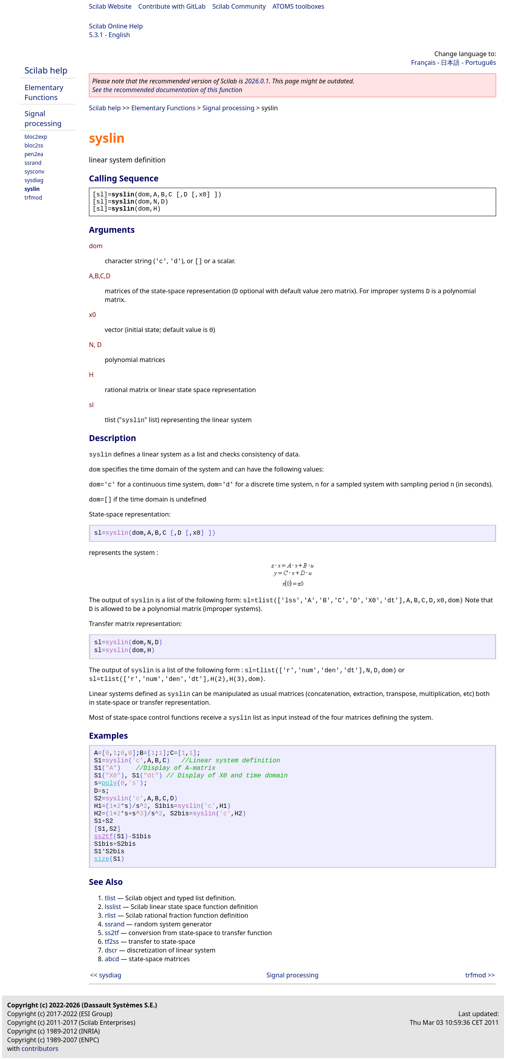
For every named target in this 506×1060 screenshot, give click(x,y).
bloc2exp (36, 136)
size (101, 859)
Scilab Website (110, 6)
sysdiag (34, 180)
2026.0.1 (257, 81)
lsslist (113, 906)
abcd (112, 958)
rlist (110, 915)
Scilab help (46, 70)
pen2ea (34, 154)
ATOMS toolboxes (299, 6)
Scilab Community (239, 6)
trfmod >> (480, 975)
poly (109, 783)
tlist (110, 898)
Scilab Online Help (116, 26)
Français (423, 62)
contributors (40, 1048)
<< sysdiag (105, 975)
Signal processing (43, 118)
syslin (32, 188)
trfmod (33, 197)
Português (480, 62)
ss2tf (103, 836)
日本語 (450, 62)
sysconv (34, 171)
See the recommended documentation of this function (167, 89)
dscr (111, 950)
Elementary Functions (44, 92)
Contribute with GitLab (172, 6)
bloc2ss (34, 145)
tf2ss (112, 941)
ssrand (33, 162)
